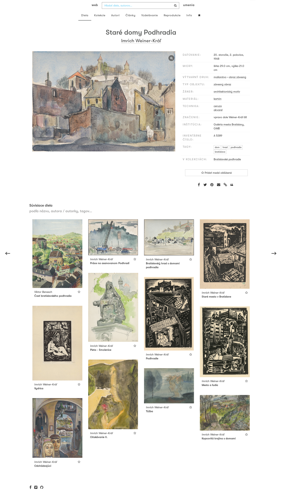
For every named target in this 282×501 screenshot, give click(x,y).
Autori (115, 23)
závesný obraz (222, 92)
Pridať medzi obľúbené (216, 180)
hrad (225, 155)
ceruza (218, 113)
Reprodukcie (172, 23)
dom (217, 155)
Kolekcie (99, 23)
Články (131, 23)
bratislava (220, 159)
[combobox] (140, 13)
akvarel (218, 117)
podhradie (236, 155)
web (95, 13)
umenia (188, 13)
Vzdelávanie (149, 23)
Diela (84, 23)
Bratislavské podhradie (227, 167)
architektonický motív (227, 99)
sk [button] (253, 6)
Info (189, 23)
